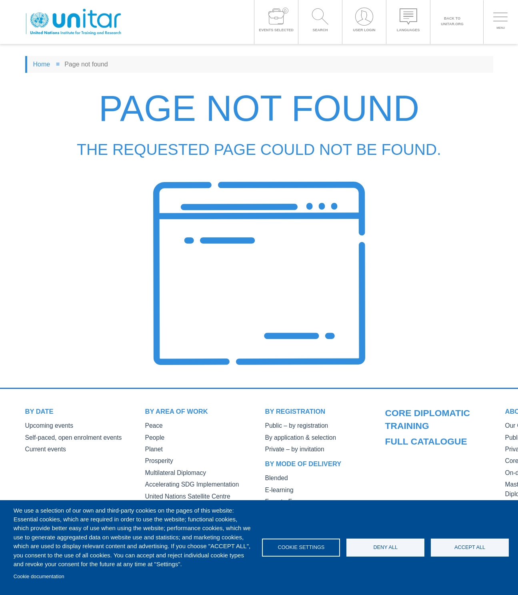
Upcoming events (46, 426)
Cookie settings (301, 547)
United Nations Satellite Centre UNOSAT (194, 494)
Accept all (469, 547)
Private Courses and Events (418, 461)
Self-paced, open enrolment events (67, 437)
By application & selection (296, 437)
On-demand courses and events (423, 483)
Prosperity (157, 460)
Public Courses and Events (417, 449)
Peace (152, 426)
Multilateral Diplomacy (171, 471)
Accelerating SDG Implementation (185, 482)
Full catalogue (414, 411)
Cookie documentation (39, 576)
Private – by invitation (290, 448)
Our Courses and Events (414, 438)
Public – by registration (292, 426)
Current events (43, 448)
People (153, 437)
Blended (275, 477)
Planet (152, 448)
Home (41, 64)
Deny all (385, 547)
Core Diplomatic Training (414, 472)
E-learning (277, 488)
